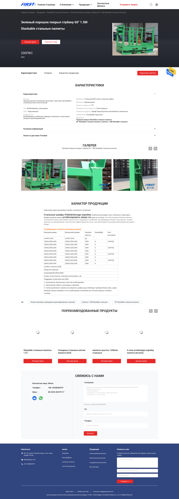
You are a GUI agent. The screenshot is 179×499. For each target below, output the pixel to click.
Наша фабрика (67, 457)
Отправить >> (125, 481)
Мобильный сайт (83, 491)
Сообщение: (89, 382)
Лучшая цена (30, 42)
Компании (65, 453)
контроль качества (68, 462)
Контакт (90, 433)
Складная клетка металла (98, 462)
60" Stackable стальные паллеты (127, 302)
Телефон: (88, 421)
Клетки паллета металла (97, 458)
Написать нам (51, 42)
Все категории (94, 467)
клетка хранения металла (98, 453)
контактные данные (68, 466)
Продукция (41, 12)
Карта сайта (69, 491)
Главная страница (28, 12)
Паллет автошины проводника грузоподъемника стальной (52, 302)
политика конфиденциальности (103, 491)
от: (86, 409)
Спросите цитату (148, 73)
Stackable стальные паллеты (58, 12)
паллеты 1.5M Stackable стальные (95, 302)
